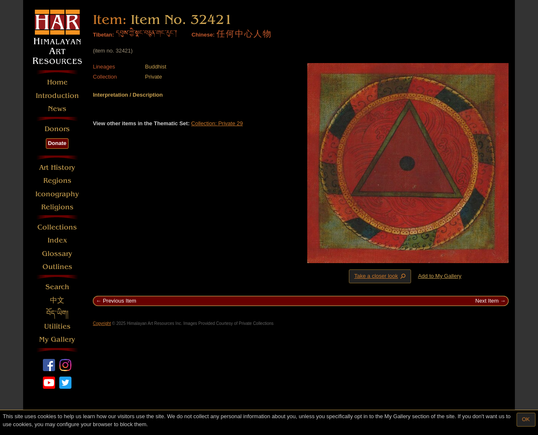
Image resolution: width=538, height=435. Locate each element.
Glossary (57, 254)
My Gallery (57, 339)
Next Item (487, 301)
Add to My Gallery (439, 276)
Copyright (102, 323)
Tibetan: (103, 35)
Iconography (57, 194)
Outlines (57, 267)
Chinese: (203, 35)
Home (57, 82)
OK (526, 419)
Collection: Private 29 (217, 123)
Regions (57, 181)
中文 (57, 300)
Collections (57, 227)
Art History (57, 167)
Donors (57, 129)
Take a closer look (380, 276)
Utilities (57, 326)
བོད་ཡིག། (57, 313)
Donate (57, 143)
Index (57, 240)
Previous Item (119, 301)
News (57, 109)
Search (57, 287)
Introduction (57, 96)
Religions (57, 207)
